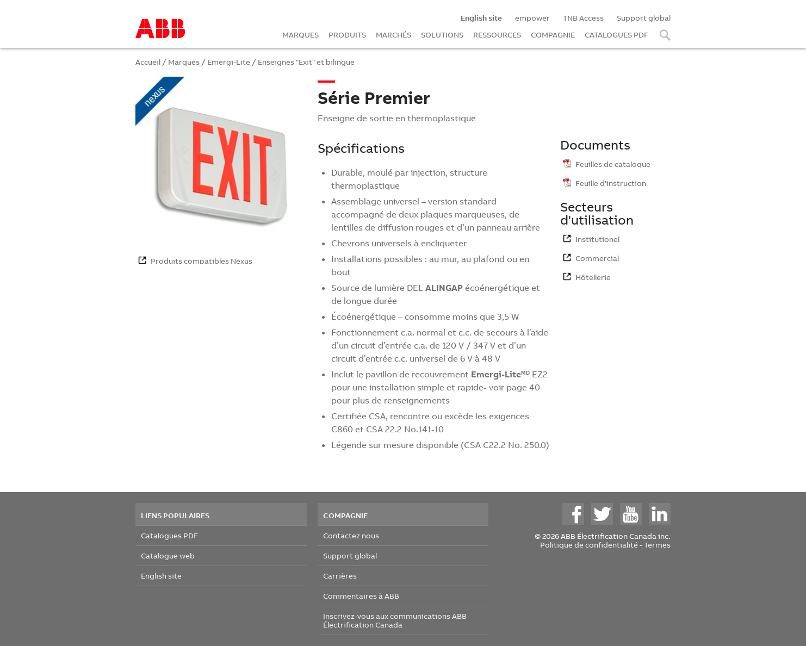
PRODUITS (347, 34)
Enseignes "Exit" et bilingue (306, 62)
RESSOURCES (497, 34)
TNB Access (583, 18)
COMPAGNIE (553, 34)
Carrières (340, 575)
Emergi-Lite (228, 62)
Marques (184, 62)
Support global (644, 18)
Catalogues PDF (169, 535)
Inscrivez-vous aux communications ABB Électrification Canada (395, 620)
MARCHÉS (393, 34)
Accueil (147, 62)
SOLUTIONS (442, 34)
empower (532, 18)
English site (161, 575)
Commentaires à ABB (361, 596)
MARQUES (300, 34)
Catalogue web (168, 555)
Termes (657, 544)
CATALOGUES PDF (616, 34)
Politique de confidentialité (589, 544)
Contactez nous (351, 535)
